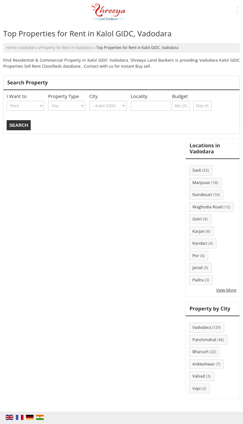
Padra (198, 280)
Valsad (198, 376)
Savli (196, 170)
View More (226, 290)
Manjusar (201, 182)
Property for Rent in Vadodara (66, 47)
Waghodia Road (207, 207)
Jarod (197, 267)
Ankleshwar (203, 364)
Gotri (197, 219)
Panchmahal (204, 339)
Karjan (198, 231)
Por (195, 255)
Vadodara (28, 47)
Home (11, 47)
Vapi (196, 388)
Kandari (199, 243)
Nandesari (202, 194)
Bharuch (200, 351)
